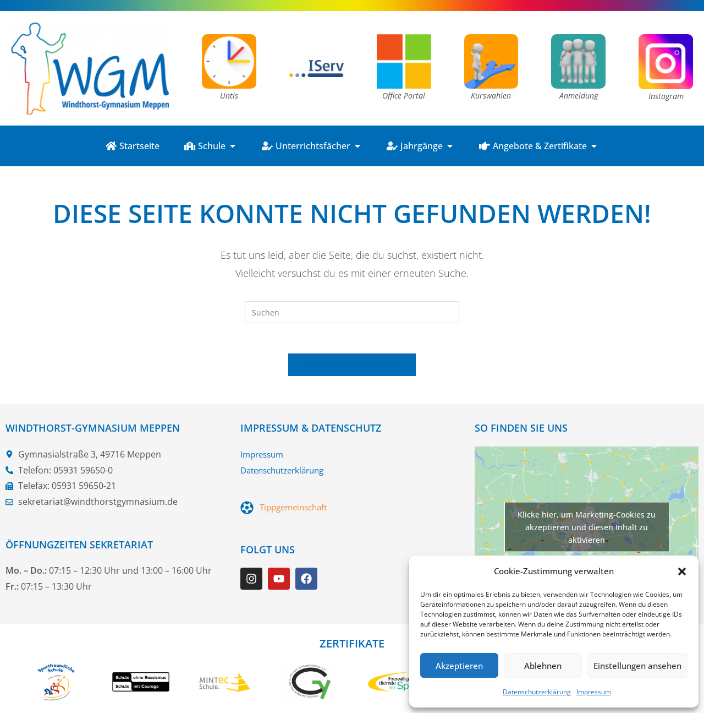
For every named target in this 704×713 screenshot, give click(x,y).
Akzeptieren (459, 665)
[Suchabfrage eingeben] (352, 312)
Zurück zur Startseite (351, 368)
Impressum (593, 691)
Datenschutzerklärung (537, 691)
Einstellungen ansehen (637, 665)
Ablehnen (543, 665)
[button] (682, 571)
